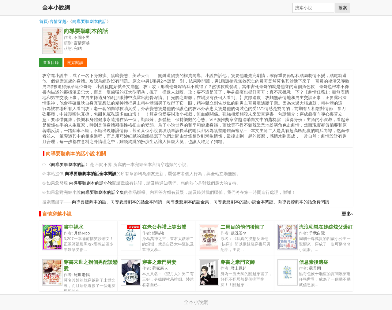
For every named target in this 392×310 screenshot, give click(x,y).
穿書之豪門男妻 (159, 262)
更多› (347, 213)
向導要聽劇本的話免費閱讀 (303, 202)
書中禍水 (73, 227)
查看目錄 (51, 62)
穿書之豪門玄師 (238, 262)
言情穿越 (57, 21)
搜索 (342, 7)
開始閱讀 (75, 62)
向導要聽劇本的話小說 (90, 183)
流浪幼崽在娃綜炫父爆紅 (326, 227)
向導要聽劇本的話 (89, 21)
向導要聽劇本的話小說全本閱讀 (243, 202)
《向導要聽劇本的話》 (68, 164)
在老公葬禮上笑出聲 (164, 227)
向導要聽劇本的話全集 (102, 192)
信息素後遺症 (313, 262)
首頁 (43, 21)
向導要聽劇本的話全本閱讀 (136, 202)
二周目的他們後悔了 (243, 227)
